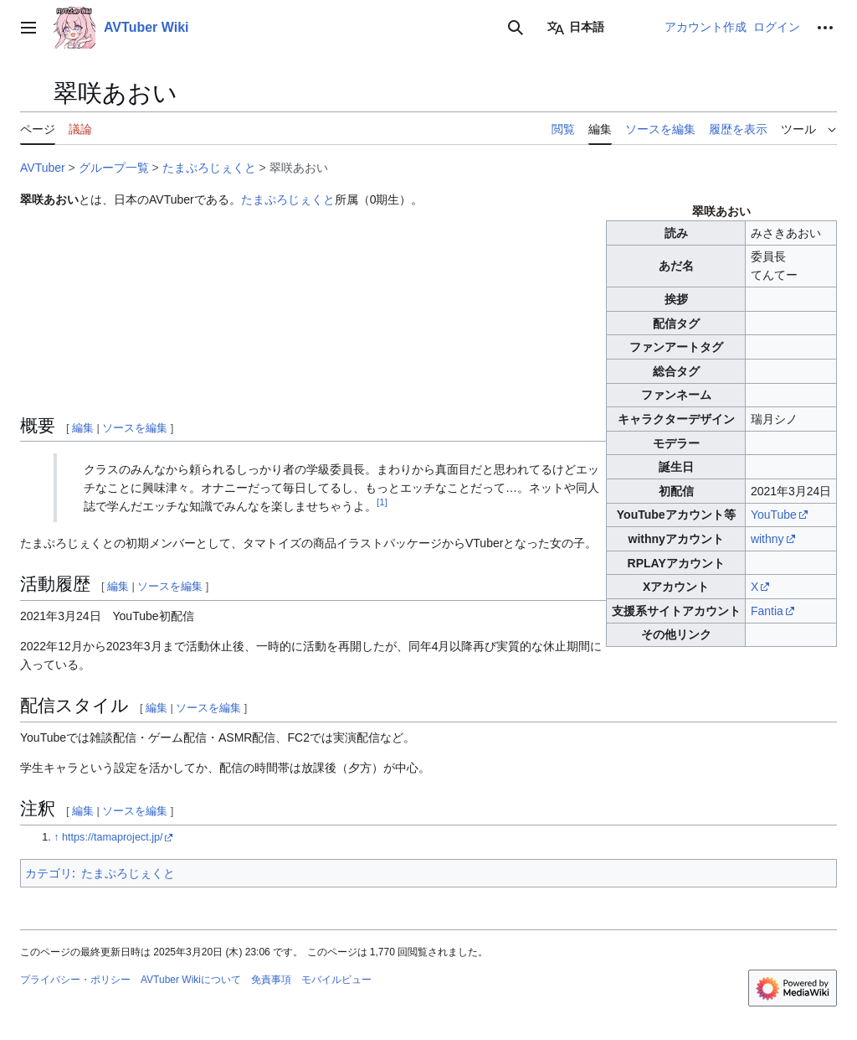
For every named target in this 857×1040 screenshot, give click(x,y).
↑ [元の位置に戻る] (56, 837)
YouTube (774, 514)
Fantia (767, 611)
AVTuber (42, 167)
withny (767, 539)
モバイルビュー (336, 980)
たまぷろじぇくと (209, 167)
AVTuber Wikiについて (191, 980)
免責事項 (271, 980)
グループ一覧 (114, 167)
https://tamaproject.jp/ (112, 837)
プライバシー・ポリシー (75, 980)
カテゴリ (48, 873)
